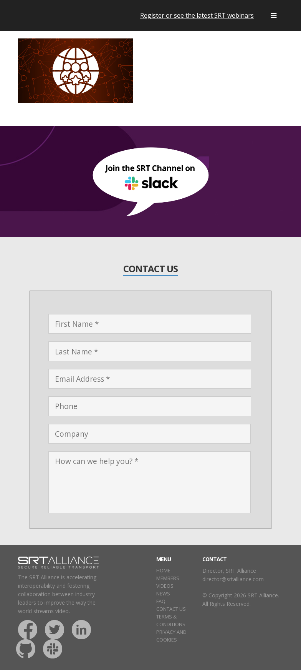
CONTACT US (171, 608)
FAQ (160, 601)
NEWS (163, 593)
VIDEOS (165, 585)
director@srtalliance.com (233, 579)
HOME (163, 570)
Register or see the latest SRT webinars (197, 15)
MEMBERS (167, 578)
